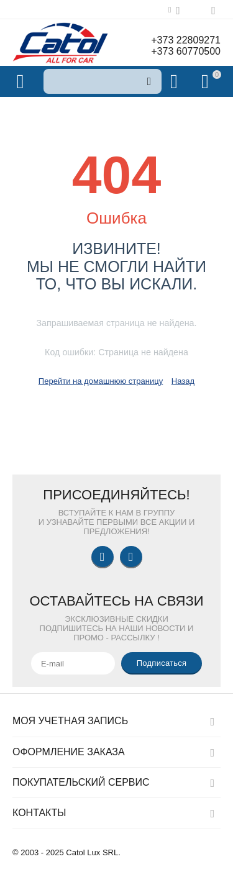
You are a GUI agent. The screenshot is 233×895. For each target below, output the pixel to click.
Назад (182, 381)
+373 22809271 (186, 40)
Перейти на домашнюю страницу (101, 381)
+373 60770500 (186, 51)
